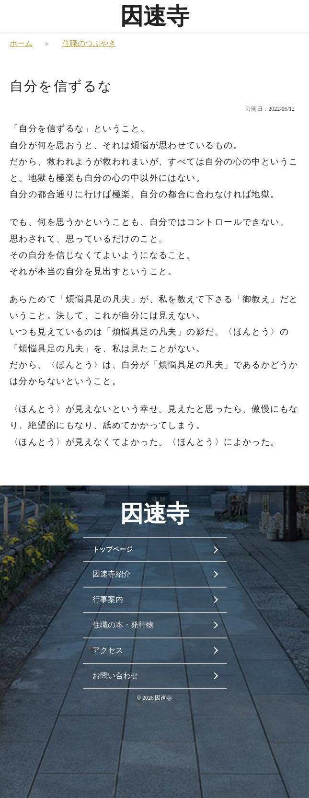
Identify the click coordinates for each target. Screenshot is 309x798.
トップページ (112, 549)
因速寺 (154, 16)
